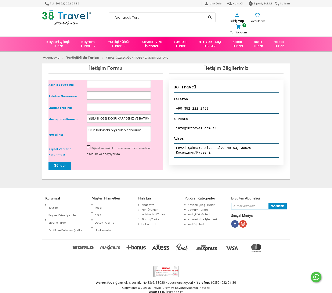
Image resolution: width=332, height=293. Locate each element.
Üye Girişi (213, 3)
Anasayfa (51, 58)
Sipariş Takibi (260, 3)
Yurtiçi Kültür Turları (119, 43)
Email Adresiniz (60, 108)
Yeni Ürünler (149, 210)
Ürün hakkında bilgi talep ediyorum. (113, 134)
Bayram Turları (87, 43)
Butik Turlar (258, 43)
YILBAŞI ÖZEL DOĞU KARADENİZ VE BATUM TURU (137, 58)
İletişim (282, 3)
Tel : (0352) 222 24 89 (61, 3)
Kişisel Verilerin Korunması (59, 152)
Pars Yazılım (175, 287)
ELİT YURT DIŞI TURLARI (209, 43)
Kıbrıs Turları (237, 43)
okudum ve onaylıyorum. (119, 151)
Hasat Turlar (279, 43)
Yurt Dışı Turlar (180, 43)
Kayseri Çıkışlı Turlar (58, 43)
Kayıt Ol (235, 3)
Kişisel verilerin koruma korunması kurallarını (121, 148)
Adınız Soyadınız (61, 85)
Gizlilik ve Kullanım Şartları (65, 219)
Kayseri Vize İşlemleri (152, 43)
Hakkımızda (103, 219)
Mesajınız (55, 135)
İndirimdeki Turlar (153, 215)
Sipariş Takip (150, 219)
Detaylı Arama (104, 215)
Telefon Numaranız (63, 96)
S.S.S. (98, 210)
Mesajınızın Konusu (62, 119)
